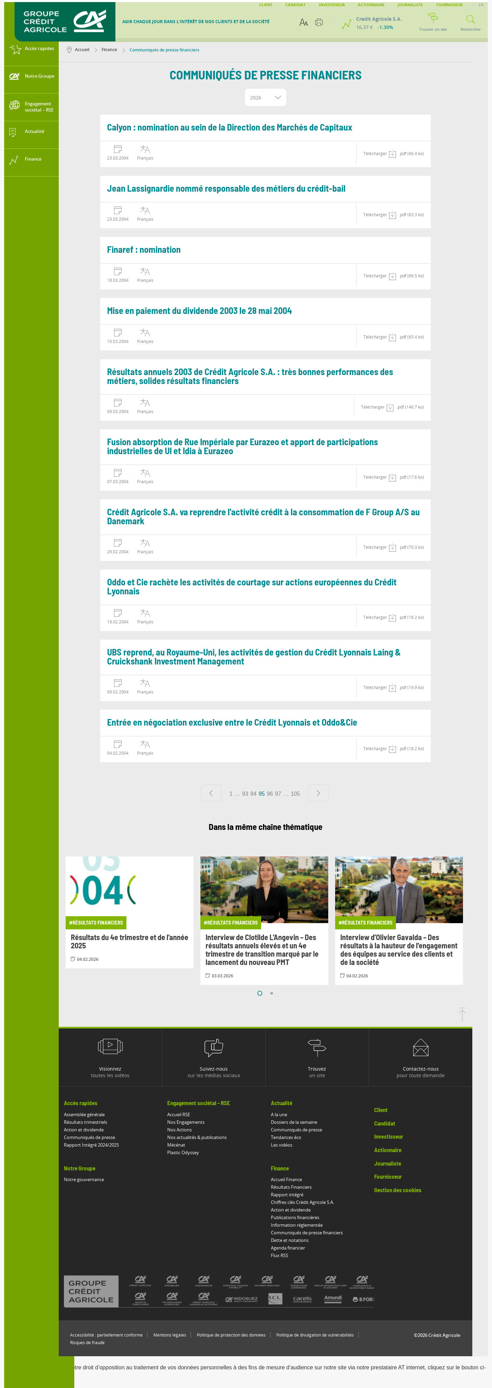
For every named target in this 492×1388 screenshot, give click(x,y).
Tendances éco (301, 1137)
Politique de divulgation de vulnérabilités (330, 1335)
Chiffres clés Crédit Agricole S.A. (318, 1202)
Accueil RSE (194, 1114)
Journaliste (410, 4)
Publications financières (310, 1217)
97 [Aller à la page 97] (294, 794)
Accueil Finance (302, 1179)
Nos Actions (195, 1130)
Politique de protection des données (246, 1335)
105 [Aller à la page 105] (311, 794)
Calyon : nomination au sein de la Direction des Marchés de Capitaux (245, 127)
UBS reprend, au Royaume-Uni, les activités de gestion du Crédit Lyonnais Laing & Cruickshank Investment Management (269, 657)
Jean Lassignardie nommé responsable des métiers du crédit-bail (242, 188)
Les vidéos (297, 1145)
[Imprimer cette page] (319, 22)
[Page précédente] (227, 793)
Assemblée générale (99, 1114)
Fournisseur (449, 4)
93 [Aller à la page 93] (261, 794)
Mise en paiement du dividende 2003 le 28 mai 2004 (215, 311)
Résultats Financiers (306, 1187)
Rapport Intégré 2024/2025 (106, 1145)
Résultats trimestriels (101, 1122)
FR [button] (472, 4)
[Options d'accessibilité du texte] (304, 22)
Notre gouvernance (99, 1179)
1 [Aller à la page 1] (246, 794)
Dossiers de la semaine (309, 1122)
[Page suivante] (334, 793)
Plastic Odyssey (199, 1152)
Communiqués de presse (105, 1137)
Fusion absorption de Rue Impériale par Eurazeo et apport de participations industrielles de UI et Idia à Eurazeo (258, 447)
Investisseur (332, 4)
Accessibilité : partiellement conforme (122, 1335)
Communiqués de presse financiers (322, 1232)
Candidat (295, 4)
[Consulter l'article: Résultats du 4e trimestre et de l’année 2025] (145, 912)
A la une (294, 1114)
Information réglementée (312, 1225)
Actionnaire (371, 4)
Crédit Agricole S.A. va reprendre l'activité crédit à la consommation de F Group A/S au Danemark (279, 517)
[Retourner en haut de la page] (478, 1019)
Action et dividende (99, 1130)
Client (265, 4)
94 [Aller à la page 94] (269, 794)
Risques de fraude (103, 1343)
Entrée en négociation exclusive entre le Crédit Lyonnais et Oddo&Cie (248, 722)
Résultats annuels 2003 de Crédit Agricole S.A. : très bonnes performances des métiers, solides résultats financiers (266, 377)
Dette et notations (305, 1240)
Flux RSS (295, 1255)
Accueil (94, 49)
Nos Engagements (201, 1122)
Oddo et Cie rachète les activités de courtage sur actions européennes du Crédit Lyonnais (267, 587)
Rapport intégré (302, 1194)
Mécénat (192, 1145)
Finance (121, 49)
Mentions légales (185, 1335)
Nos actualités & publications (212, 1137)
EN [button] (481, 4)
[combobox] (281, 97)
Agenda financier (303, 1248)
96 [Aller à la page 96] (285, 794)
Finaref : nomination (159, 250)
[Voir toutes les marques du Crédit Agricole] (246, 1291)
